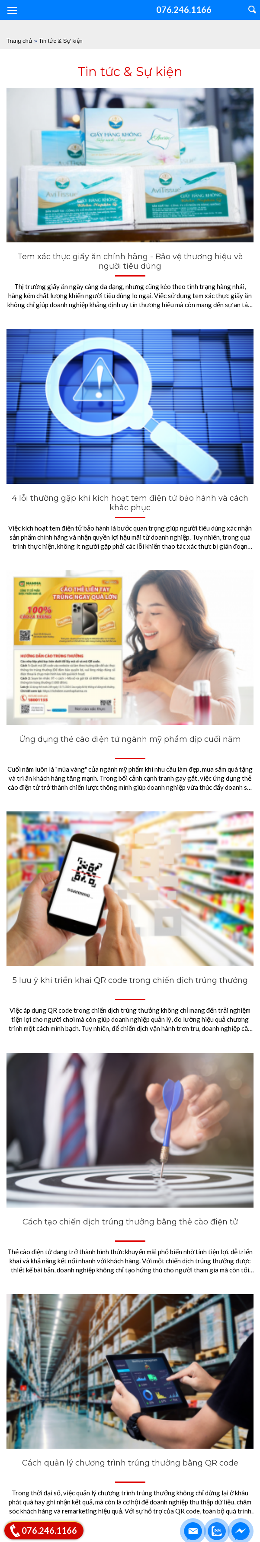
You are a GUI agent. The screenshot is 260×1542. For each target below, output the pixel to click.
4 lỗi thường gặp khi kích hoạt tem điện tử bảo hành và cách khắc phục (130, 502)
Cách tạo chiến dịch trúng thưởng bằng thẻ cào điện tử (130, 1222)
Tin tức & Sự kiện (61, 41)
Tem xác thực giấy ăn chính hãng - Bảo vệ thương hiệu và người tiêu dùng (130, 261)
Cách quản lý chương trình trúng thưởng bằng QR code (130, 1463)
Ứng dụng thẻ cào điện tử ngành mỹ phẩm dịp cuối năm (130, 739)
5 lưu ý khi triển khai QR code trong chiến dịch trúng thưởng (130, 980)
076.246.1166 (49, 1530)
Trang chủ (19, 41)
